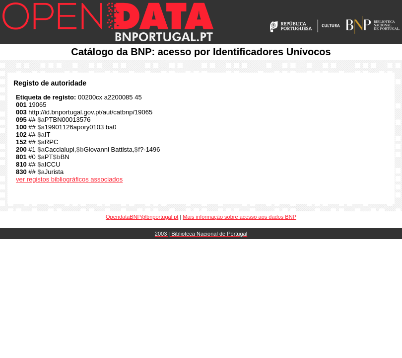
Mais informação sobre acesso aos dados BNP (239, 217)
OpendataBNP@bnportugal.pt (142, 217)
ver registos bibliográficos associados (69, 179)
